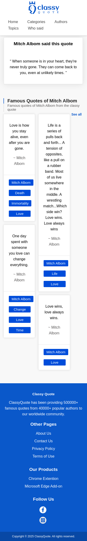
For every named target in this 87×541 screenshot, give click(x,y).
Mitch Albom (21, 182)
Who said (35, 28)
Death (19, 193)
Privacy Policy (43, 449)
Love (20, 214)
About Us (43, 433)
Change (20, 309)
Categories (36, 22)
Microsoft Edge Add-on (43, 486)
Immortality (20, 203)
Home (13, 22)
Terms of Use (43, 456)
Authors (61, 22)
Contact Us (43, 441)
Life (54, 274)
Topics (13, 28)
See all (76, 114)
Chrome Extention (43, 479)
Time (20, 330)
